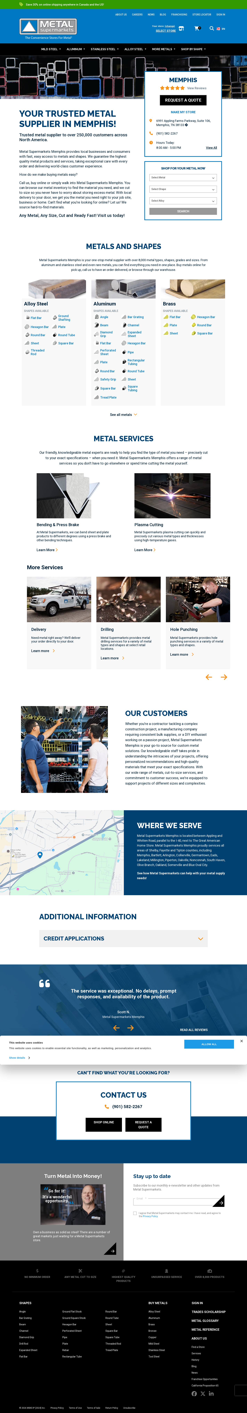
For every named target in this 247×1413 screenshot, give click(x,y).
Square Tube (112, 1337)
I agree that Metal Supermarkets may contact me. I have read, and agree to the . (180, 1215)
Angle (22, 1311)
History (195, 1359)
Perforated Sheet (72, 1330)
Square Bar (111, 1330)
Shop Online (104, 1122)
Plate (65, 1343)
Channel (23, 1330)
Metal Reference (205, 1329)
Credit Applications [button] (123, 938)
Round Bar (111, 1311)
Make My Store (183, 112)
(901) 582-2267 (167, 133)
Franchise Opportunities (205, 1379)
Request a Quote (183, 100)
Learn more (43, 651)
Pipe (64, 1337)
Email (141, 1198)
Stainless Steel (157, 1350)
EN (221, 28)
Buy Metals (158, 1303)
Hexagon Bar (69, 1324)
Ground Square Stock (74, 1318)
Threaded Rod (113, 1343)
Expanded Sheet (28, 1350)
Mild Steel (154, 1343)
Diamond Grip (26, 1337)
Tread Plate (111, 1350)
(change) (170, 26)
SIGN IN (220, 14)
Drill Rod (23, 1343)
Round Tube (112, 1318)
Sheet (108, 1324)
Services (196, 1353)
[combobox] (221, 28)
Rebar (65, 1350)
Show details (17, 1406)
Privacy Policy (150, 1216)
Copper (153, 1337)
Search (183, 211)
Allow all (209, 1392)
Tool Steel (154, 1356)
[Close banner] (241, 1389)
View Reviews (197, 88)
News (195, 1372)
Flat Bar (23, 1356)
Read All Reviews (194, 1030)
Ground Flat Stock (72, 1311)
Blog (194, 1366)
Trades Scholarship (209, 1312)
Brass (169, 304)
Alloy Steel (36, 304)
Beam (22, 1324)
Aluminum (104, 304)
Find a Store (198, 1347)
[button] (212, 29)
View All (211, 148)
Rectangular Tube (72, 1356)
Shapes (25, 1303)
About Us (199, 1338)
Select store (166, 30)
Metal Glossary (205, 1321)
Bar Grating (25, 1318)
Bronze (153, 1330)
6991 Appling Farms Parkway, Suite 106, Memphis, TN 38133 (183, 123)
